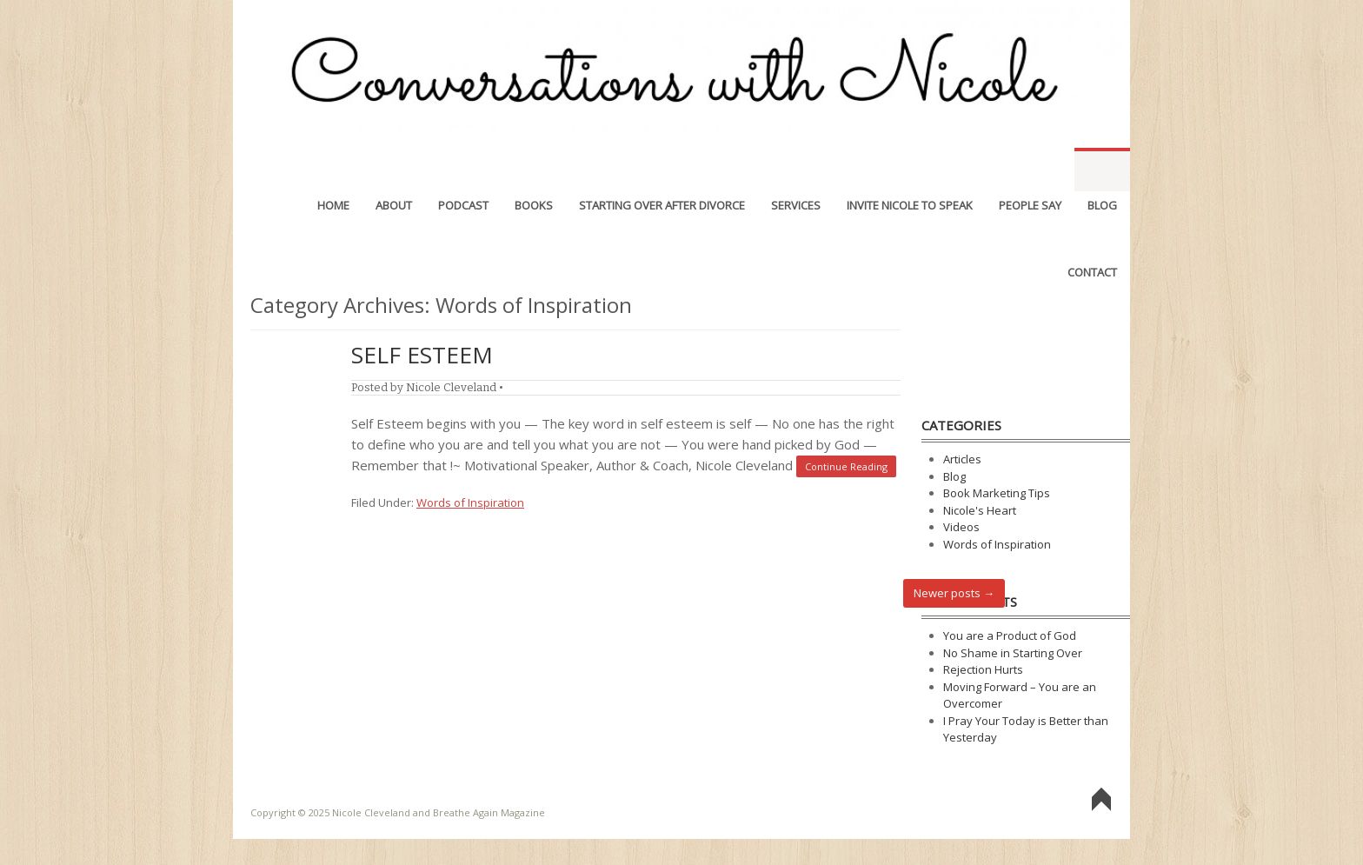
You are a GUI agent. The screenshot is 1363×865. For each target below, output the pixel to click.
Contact (1092, 236)
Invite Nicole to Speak (910, 169)
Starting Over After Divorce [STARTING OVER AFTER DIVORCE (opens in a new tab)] (662, 169)
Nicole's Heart (979, 510)
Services (796, 169)
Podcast (463, 169)
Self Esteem (422, 354)
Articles (962, 459)
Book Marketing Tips (996, 493)
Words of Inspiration (470, 502)
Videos (961, 527)
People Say (1030, 169)
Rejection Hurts (983, 669)
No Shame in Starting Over (1012, 653)
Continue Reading (846, 466)
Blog (1102, 169)
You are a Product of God (1009, 635)
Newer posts (954, 593)
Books (534, 169)
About (393, 169)
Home (333, 169)
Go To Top (1101, 800)
